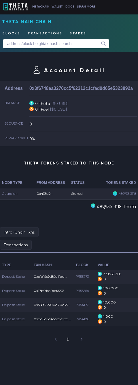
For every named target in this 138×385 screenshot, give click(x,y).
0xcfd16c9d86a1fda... (50, 277)
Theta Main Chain (27, 21)
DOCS (70, 6)
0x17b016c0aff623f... (50, 291)
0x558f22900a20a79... (52, 305)
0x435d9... (44, 194)
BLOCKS (11, 33)
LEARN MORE (86, 6)
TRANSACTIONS (45, 33)
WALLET (57, 6)
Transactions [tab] (16, 245)
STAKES (78, 33)
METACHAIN (40, 6)
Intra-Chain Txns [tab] (19, 232)
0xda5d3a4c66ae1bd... (52, 319)
